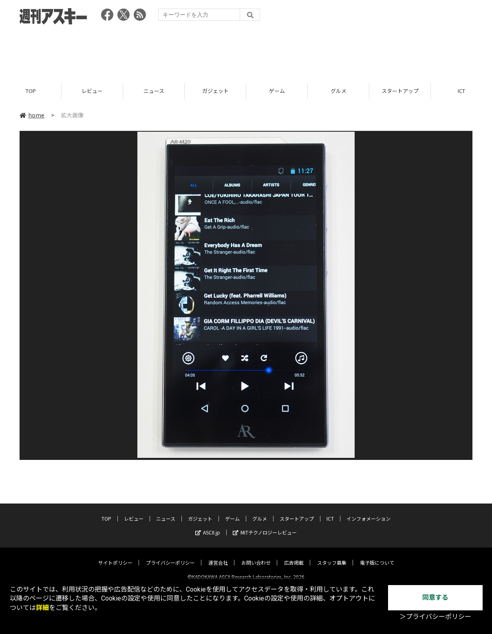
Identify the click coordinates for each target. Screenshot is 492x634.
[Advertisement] (246, 51)
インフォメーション (368, 511)
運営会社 (218, 555)
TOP (31, 91)
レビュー (92, 91)
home (32, 115)
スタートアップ (400, 91)
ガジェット (215, 91)
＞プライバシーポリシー (435, 617)
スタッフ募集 (331, 555)
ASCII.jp (207, 525)
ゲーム (277, 91)
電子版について (377, 555)
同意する (435, 597)
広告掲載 (294, 555)
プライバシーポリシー (170, 555)
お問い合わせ (256, 555)
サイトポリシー (115, 555)
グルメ (338, 91)
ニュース (153, 91)
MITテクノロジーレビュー (265, 525)
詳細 (42, 608)
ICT (330, 511)
